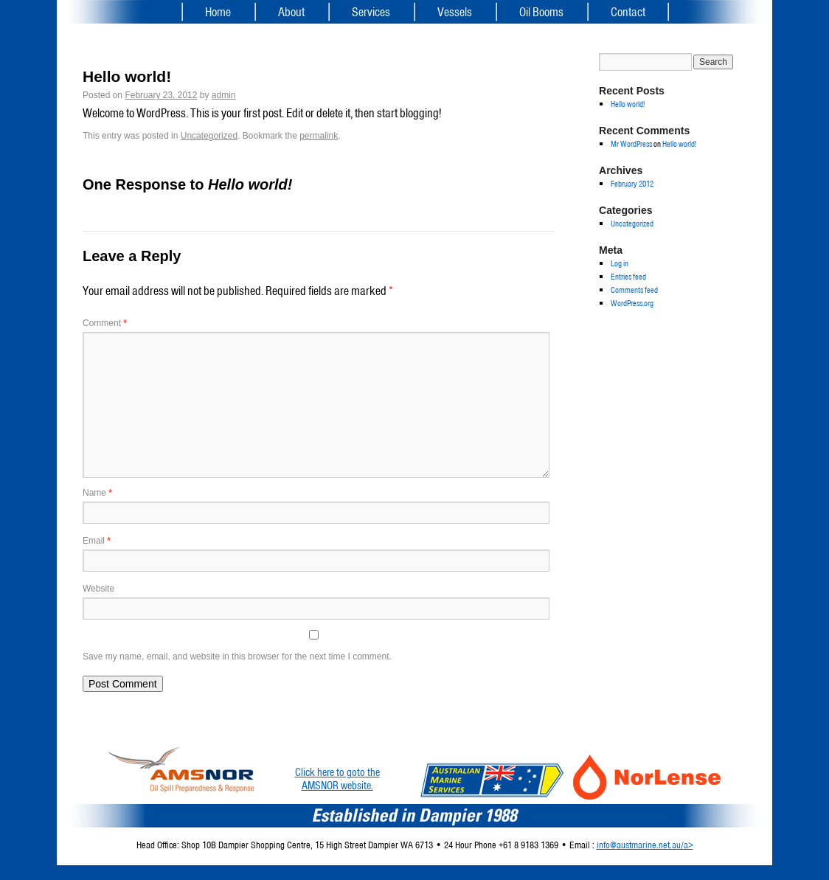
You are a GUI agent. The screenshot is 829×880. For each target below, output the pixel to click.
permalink (318, 136)
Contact (628, 12)
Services (371, 12)
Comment (105, 323)
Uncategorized (209, 136)
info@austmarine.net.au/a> (645, 845)
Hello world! (628, 104)
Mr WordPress (631, 144)
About (291, 12)
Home (218, 12)
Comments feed (634, 290)
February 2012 (632, 184)
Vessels (454, 12)
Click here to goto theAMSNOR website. (337, 779)
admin (224, 95)
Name (97, 493)
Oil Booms (541, 12)
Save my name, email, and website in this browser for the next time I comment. (237, 656)
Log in (619, 263)
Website (98, 588)
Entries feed (628, 277)
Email (97, 541)
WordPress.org (632, 303)
